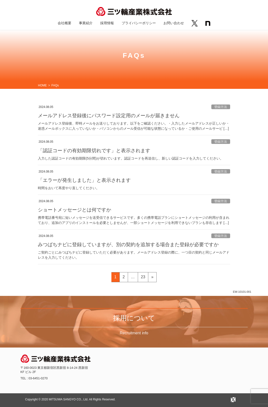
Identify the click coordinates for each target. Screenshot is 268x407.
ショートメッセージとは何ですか (74, 209)
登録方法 (220, 107)
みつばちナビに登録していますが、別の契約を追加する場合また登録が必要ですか (128, 244)
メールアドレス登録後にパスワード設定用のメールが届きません (109, 115)
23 (143, 278)
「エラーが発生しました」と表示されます (84, 180)
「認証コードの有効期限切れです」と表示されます (94, 150)
